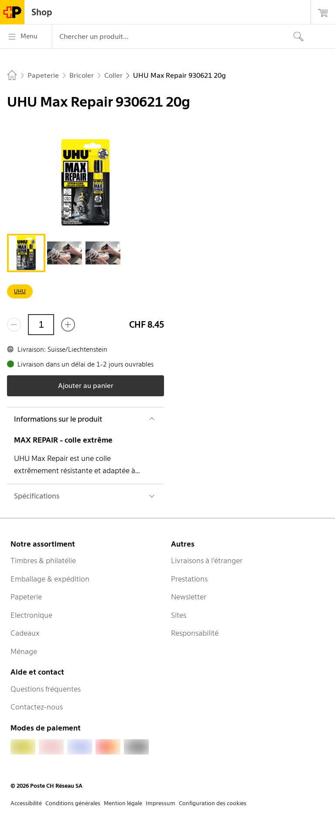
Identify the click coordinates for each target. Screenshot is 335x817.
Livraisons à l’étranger (207, 560)
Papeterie (26, 596)
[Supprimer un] (14, 325)
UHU (20, 291)
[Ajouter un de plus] (68, 325)
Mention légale (123, 803)
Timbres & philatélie (43, 560)
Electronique (31, 615)
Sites (178, 615)
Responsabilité (195, 633)
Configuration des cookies (212, 803)
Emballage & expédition (49, 579)
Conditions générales (72, 803)
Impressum (160, 803)
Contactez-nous (36, 707)
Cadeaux (25, 633)
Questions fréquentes (45, 689)
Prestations (189, 579)
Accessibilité (26, 803)
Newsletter (188, 596)
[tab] (26, 253)
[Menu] (26, 36)
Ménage (23, 651)
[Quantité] (41, 324)
